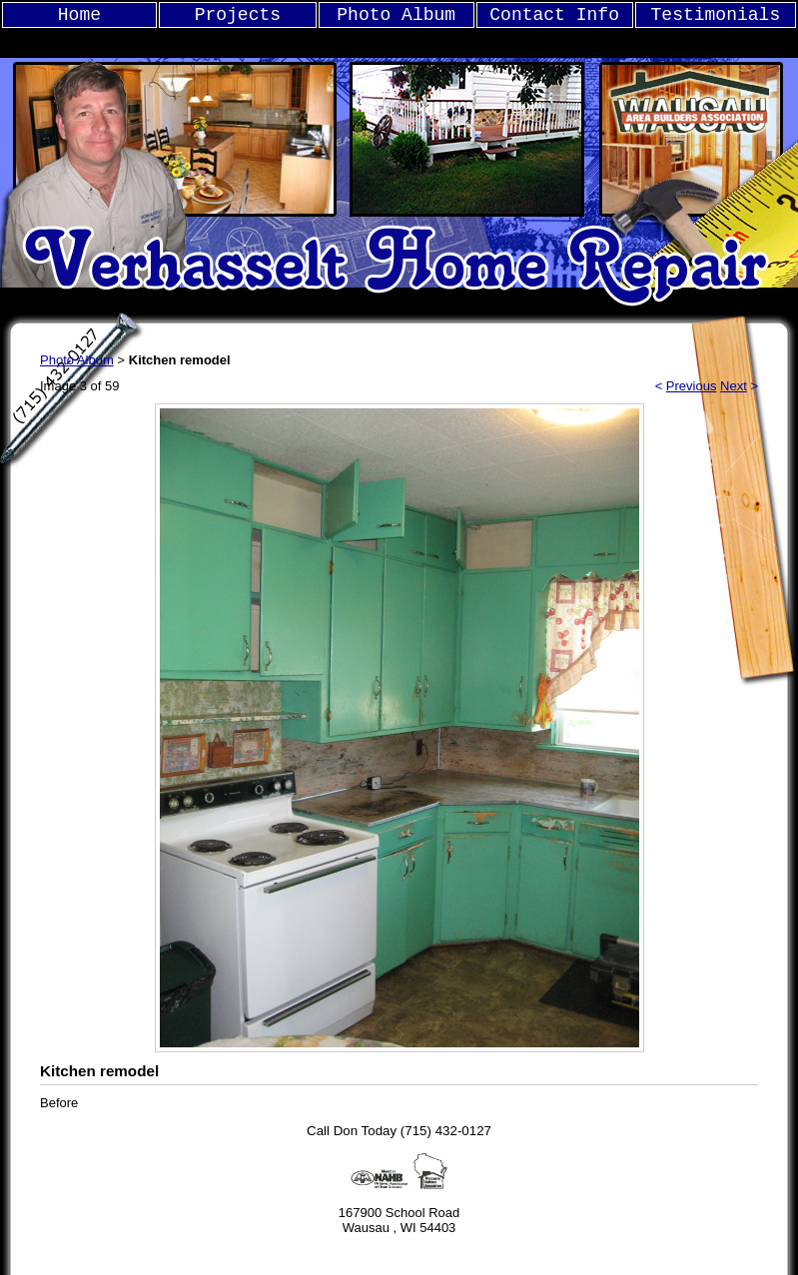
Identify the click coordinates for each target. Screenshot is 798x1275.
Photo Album (396, 15)
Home (79, 15)
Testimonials (716, 15)
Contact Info (554, 15)
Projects (238, 15)
